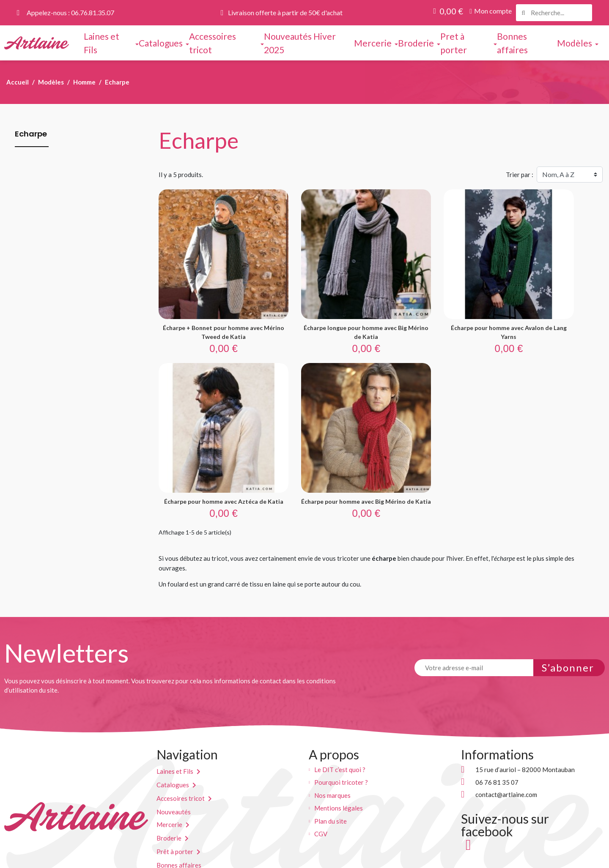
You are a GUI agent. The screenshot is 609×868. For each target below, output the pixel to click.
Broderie (168, 790)
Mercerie (169, 777)
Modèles (168, 830)
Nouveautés (173, 764)
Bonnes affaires (178, 817)
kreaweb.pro (323, 858)
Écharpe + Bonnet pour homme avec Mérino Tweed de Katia (209, 304)
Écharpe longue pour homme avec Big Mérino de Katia (323, 304)
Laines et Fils (174, 723)
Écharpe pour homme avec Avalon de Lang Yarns (437, 304)
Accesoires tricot (180, 750)
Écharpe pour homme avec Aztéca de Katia (552, 304)
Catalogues (172, 737)
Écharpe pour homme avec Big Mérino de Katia (209, 449)
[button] (490, 11)
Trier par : (519, 174)
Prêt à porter (174, 804)
